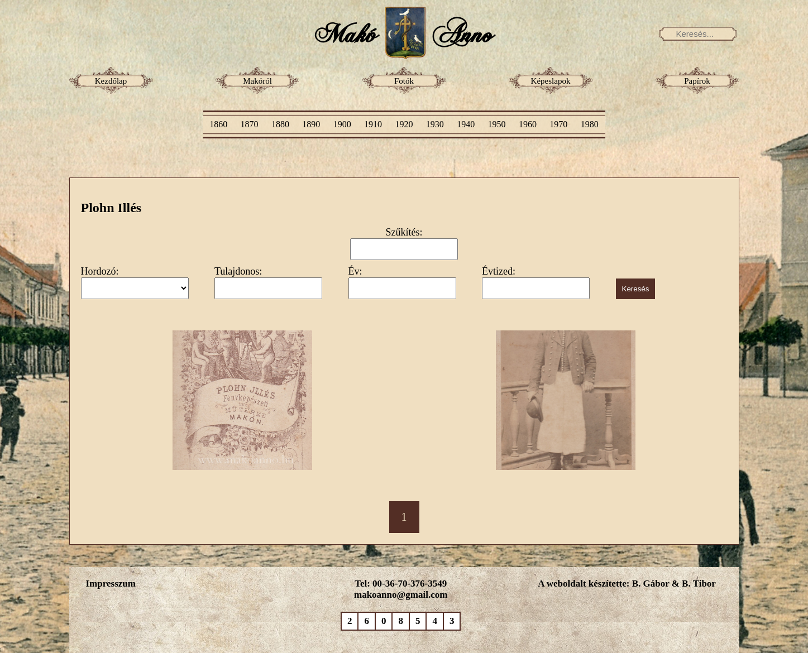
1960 (528, 124)
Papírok (697, 80)
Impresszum (111, 583)
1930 (435, 124)
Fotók (404, 80)
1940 (466, 124)
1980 (590, 124)
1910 (373, 124)
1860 (218, 124)
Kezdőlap (111, 80)
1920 (404, 124)
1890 (311, 124)
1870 (250, 124)
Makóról (257, 80)
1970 (558, 124)
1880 (280, 124)
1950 (497, 124)
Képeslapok (551, 80)
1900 (342, 124)
